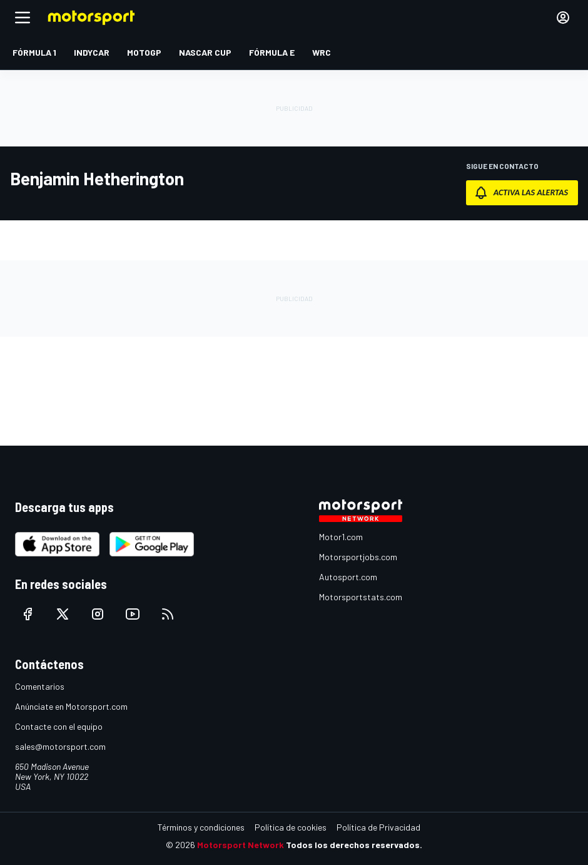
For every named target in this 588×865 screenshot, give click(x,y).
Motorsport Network (240, 844)
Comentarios (39, 686)
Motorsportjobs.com (358, 556)
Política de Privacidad (378, 827)
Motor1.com (341, 536)
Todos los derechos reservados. (354, 844)
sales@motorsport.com (60, 746)
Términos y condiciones (201, 827)
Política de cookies (291, 827)
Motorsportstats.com (360, 596)
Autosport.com (348, 576)
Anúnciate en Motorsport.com (71, 706)
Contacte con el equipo (59, 726)
